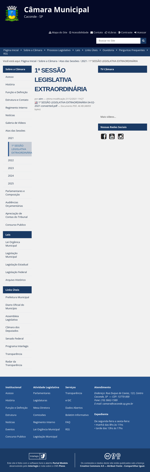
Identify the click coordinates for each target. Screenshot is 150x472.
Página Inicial (11, 50)
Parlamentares (41, 393)
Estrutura (10, 415)
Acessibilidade (80, 32)
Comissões (39, 415)
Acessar (141, 32)
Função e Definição (16, 407)
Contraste (126, 32)
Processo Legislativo (59, 50)
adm (41, 98)
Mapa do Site (59, 32)
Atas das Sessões (69, 61)
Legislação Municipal (45, 436)
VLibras (112, 32)
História (10, 400)
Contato (98, 32)
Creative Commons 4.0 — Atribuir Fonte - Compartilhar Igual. (112, 465)
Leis (78, 50)
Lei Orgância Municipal (46, 429)
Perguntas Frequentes (132, 50)
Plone (62, 465)
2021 (84, 61)
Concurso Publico (15, 436)
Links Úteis (91, 50)
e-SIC (68, 400)
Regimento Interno (44, 422)
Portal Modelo (60, 462)
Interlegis (33, 465)
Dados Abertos (74, 407)
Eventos (10, 429)
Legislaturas (40, 400)
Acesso (9, 393)
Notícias (10, 422)
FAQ (67, 422)
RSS (6, 53)
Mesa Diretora (41, 407)
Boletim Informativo (77, 415)
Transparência (73, 393)
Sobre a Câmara (33, 50)
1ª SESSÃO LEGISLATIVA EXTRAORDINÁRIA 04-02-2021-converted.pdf (65, 104)
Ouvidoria (108, 50)
